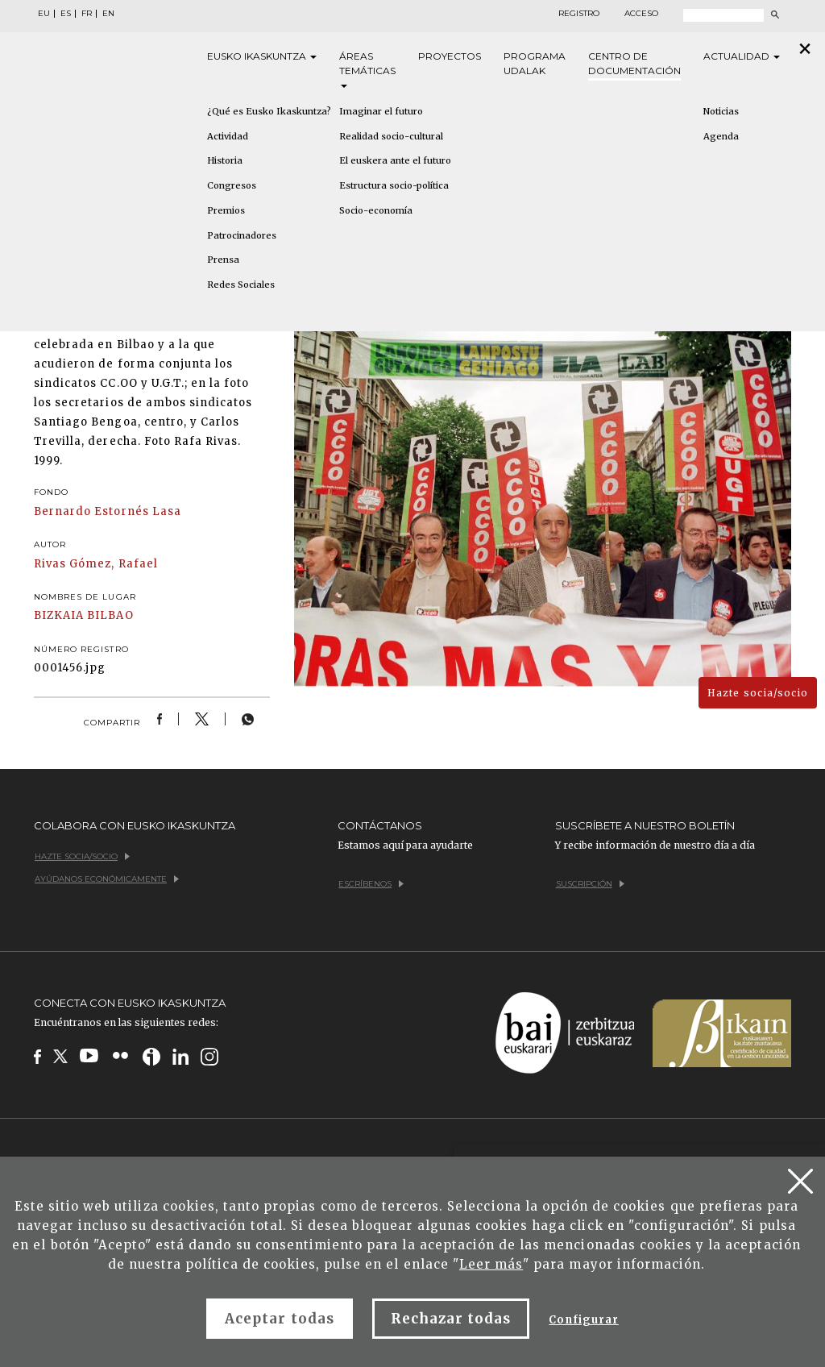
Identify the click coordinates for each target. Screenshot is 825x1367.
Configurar (583, 1320)
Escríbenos (371, 884)
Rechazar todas (451, 1319)
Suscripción (590, 884)
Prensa (223, 259)
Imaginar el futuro (381, 111)
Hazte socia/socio (757, 693)
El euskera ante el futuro (395, 160)
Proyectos (449, 56)
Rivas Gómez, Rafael (96, 564)
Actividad (227, 136)
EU (44, 14)
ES (65, 14)
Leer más (491, 1264)
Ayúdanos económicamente (107, 879)
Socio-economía (375, 210)
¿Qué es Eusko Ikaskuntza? (269, 111)
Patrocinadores (241, 235)
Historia (225, 160)
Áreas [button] (367, 69)
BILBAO (110, 615)
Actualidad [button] (741, 56)
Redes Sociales (241, 284)
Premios (226, 210)
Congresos (231, 185)
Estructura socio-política (394, 185)
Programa (535, 64)
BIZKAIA (59, 615)
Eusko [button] (262, 56)
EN (108, 14)
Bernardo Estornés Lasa (107, 511)
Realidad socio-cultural (391, 136)
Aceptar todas (279, 1319)
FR (86, 14)
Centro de (634, 64)
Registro (578, 14)
